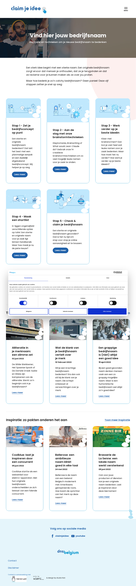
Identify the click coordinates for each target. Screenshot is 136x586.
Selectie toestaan (68, 311)
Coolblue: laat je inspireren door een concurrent (23, 458)
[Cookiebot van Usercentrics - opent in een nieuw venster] (115, 272)
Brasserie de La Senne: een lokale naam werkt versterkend (111, 460)
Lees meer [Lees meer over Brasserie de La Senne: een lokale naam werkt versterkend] (104, 496)
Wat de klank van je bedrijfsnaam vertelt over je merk (67, 353)
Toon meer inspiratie (117, 420)
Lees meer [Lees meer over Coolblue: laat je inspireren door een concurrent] (17, 499)
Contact (12, 560)
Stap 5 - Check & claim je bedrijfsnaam (68, 222)
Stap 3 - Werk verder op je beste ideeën (110, 129)
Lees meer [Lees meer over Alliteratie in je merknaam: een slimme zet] (17, 392)
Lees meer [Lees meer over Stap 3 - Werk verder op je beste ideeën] (109, 171)
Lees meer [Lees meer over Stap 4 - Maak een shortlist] (19, 255)
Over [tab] (107, 278)
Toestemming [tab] (28, 278)
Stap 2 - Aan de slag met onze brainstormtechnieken (68, 133)
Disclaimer (13, 567)
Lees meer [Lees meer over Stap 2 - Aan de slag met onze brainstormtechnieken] (60, 169)
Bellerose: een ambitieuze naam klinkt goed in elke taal (66, 460)
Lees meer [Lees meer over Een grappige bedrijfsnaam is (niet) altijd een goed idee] (104, 396)
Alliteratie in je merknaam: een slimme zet (22, 351)
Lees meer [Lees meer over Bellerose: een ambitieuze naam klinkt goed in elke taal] (60, 503)
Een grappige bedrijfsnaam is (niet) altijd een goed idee (108, 353)
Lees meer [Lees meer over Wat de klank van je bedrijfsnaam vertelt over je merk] (60, 396)
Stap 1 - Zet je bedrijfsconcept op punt (23, 129)
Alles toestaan (107, 311)
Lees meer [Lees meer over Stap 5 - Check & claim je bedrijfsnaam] (60, 250)
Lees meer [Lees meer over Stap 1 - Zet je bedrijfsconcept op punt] (19, 174)
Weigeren (29, 311)
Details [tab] (68, 278)
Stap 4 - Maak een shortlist (21, 218)
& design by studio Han (55, 578)
